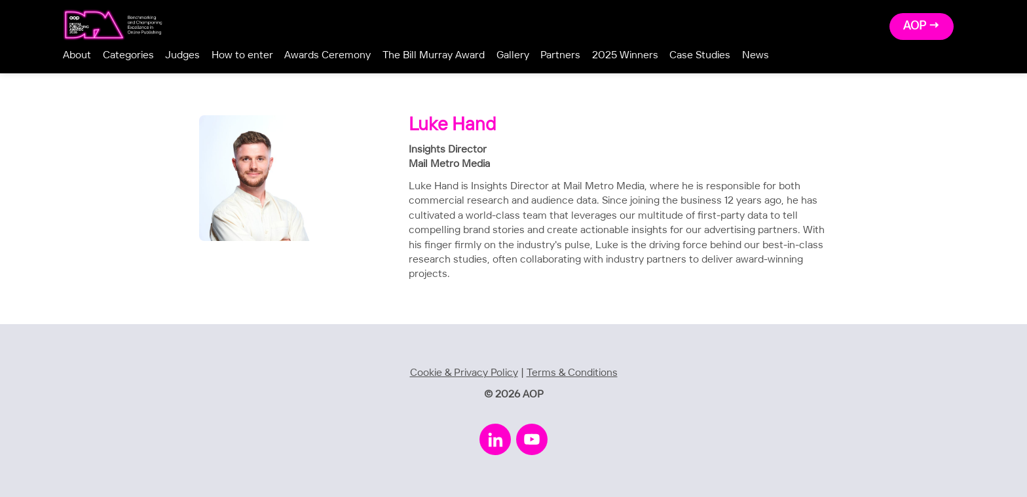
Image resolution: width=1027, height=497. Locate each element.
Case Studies (699, 55)
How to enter (242, 55)
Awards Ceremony (327, 55)
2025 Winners (625, 55)
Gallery (512, 55)
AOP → (921, 26)
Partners (560, 55)
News (755, 55)
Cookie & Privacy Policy (464, 373)
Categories (128, 55)
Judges (182, 55)
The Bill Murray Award (434, 55)
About (77, 55)
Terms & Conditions (572, 373)
